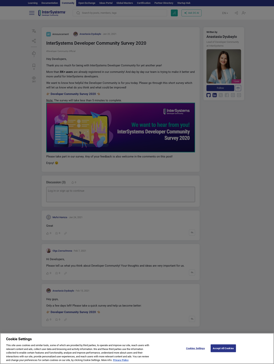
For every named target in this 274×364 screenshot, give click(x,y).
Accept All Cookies (223, 351)
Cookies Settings (195, 351)
